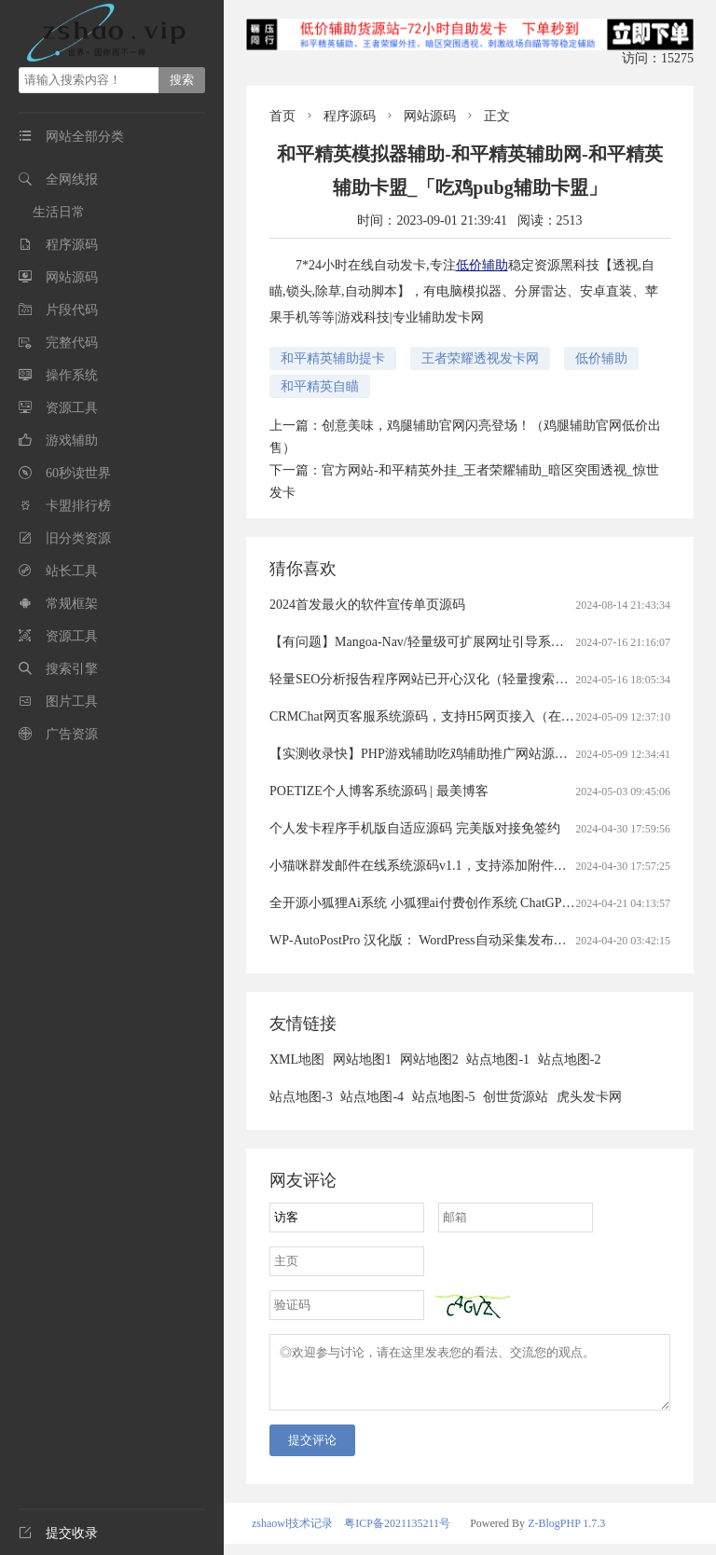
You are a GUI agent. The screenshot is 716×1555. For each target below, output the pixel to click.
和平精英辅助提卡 (333, 358)
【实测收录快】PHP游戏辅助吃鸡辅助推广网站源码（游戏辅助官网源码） (483, 754)
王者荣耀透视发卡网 (480, 358)
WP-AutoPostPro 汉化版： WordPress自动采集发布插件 (424, 940)
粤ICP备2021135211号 (397, 1534)
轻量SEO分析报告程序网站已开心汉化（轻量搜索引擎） (431, 679)
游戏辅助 (72, 440)
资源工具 (72, 408)
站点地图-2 (569, 1059)
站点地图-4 (372, 1097)
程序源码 (72, 245)
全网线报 (72, 179)
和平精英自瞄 (320, 386)
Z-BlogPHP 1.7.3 (566, 1534)
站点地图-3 (301, 1097)
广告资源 (72, 734)
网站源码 (72, 277)
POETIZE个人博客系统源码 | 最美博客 (379, 791)
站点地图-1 (498, 1059)
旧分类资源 (78, 538)
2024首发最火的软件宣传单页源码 (367, 605)
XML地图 (296, 1059)
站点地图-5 (443, 1097)
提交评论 (312, 1451)
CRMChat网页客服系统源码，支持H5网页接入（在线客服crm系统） (464, 716)
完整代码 (72, 343)
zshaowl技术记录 (292, 1534)
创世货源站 (515, 1097)
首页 (282, 116)
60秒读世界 (78, 473)
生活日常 (59, 212)
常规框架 (72, 604)
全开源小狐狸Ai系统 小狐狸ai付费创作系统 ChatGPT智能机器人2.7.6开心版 (484, 903)
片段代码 (72, 310)
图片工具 (72, 702)
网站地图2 (429, 1059)
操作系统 (72, 375)
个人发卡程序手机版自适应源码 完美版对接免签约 (414, 828)
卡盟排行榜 (78, 506)
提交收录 (58, 1533)
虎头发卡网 (589, 1097)
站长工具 (72, 571)
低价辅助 (482, 265)
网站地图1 (362, 1059)
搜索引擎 (72, 669)
